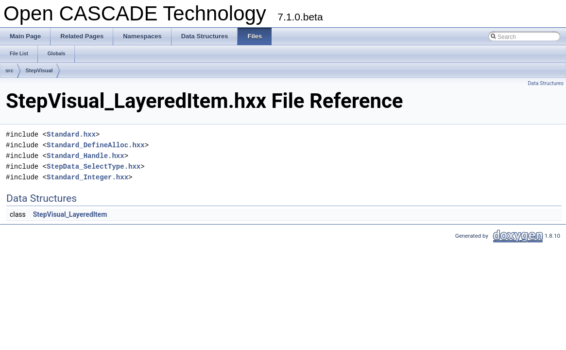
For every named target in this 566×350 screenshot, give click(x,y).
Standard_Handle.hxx (85, 155)
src (9, 70)
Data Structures (546, 83)
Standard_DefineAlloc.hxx (96, 145)
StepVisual (39, 70)
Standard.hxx (71, 134)
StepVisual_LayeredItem (70, 214)
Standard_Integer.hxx (87, 177)
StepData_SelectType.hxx (93, 166)
